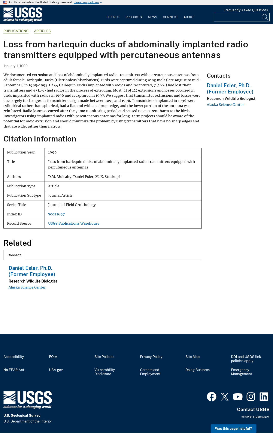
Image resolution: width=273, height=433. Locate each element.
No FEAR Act (13, 370)
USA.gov (56, 370)
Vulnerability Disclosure (104, 372)
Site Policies (104, 357)
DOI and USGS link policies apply (246, 359)
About (189, 17)
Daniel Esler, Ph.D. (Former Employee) (32, 271)
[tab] (14, 255)
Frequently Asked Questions (246, 10)
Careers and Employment (150, 372)
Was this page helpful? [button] (233, 429)
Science (113, 17)
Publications (15, 31)
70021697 (56, 214)
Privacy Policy (151, 357)
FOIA (53, 357)
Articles (42, 31)
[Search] (265, 17)
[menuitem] (113, 14)
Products (134, 17)
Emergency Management (241, 372)
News (152, 17)
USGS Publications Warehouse (73, 223)
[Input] (242, 17)
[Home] (22, 21)
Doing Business (197, 370)
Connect (170, 17)
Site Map (192, 357)
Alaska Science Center (27, 287)
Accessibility (13, 357)
